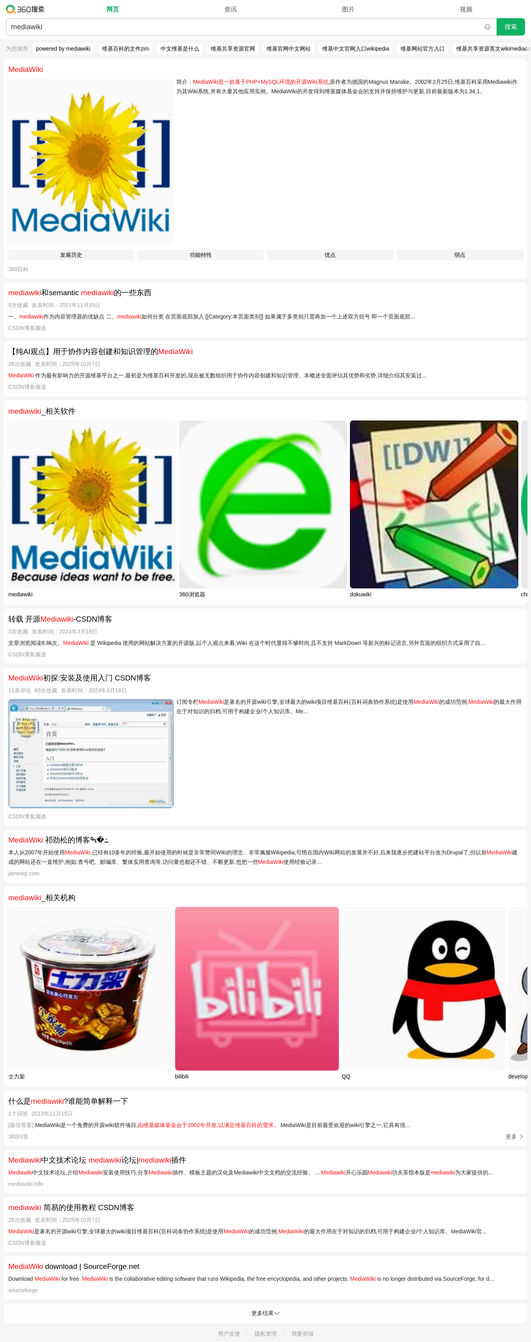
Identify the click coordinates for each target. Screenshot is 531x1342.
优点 (330, 255)
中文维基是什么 (180, 48)
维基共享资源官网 (233, 48)
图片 (348, 9)
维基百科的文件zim (125, 48)
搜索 (511, 26)
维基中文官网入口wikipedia (355, 48)
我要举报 (302, 1334)
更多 (511, 1136)
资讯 (230, 9)
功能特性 (201, 255)
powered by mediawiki (63, 48)
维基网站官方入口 (423, 48)
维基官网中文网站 (288, 48)
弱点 (459, 255)
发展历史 (71, 255)
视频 (466, 9)
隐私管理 (266, 1334)
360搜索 (27, 9)
